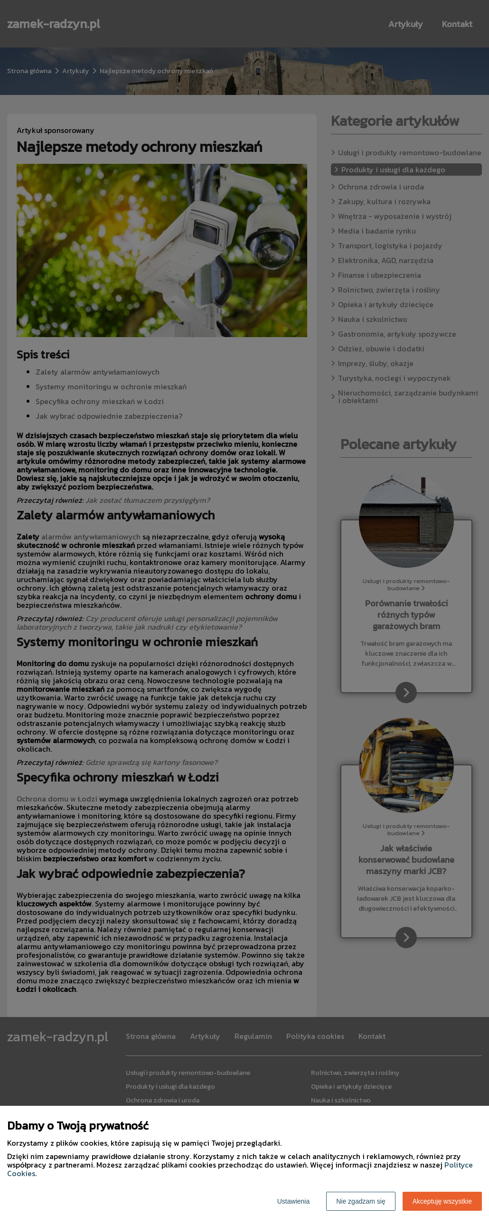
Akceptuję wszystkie (442, 1201)
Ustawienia (293, 1201)
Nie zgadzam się (361, 1201)
